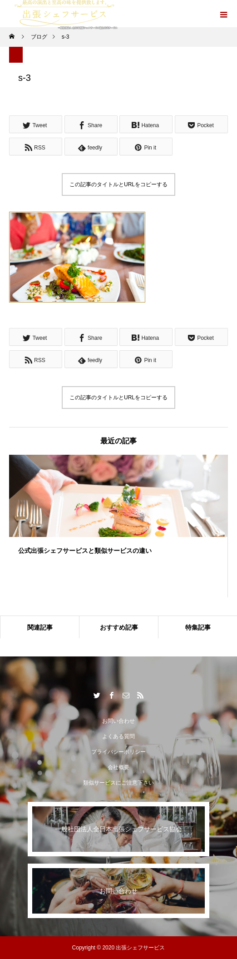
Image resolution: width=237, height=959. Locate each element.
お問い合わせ (118, 721)
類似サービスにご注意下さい (118, 783)
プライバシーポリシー (118, 752)
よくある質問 (118, 736)
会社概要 (118, 767)
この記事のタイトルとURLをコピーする (118, 184)
